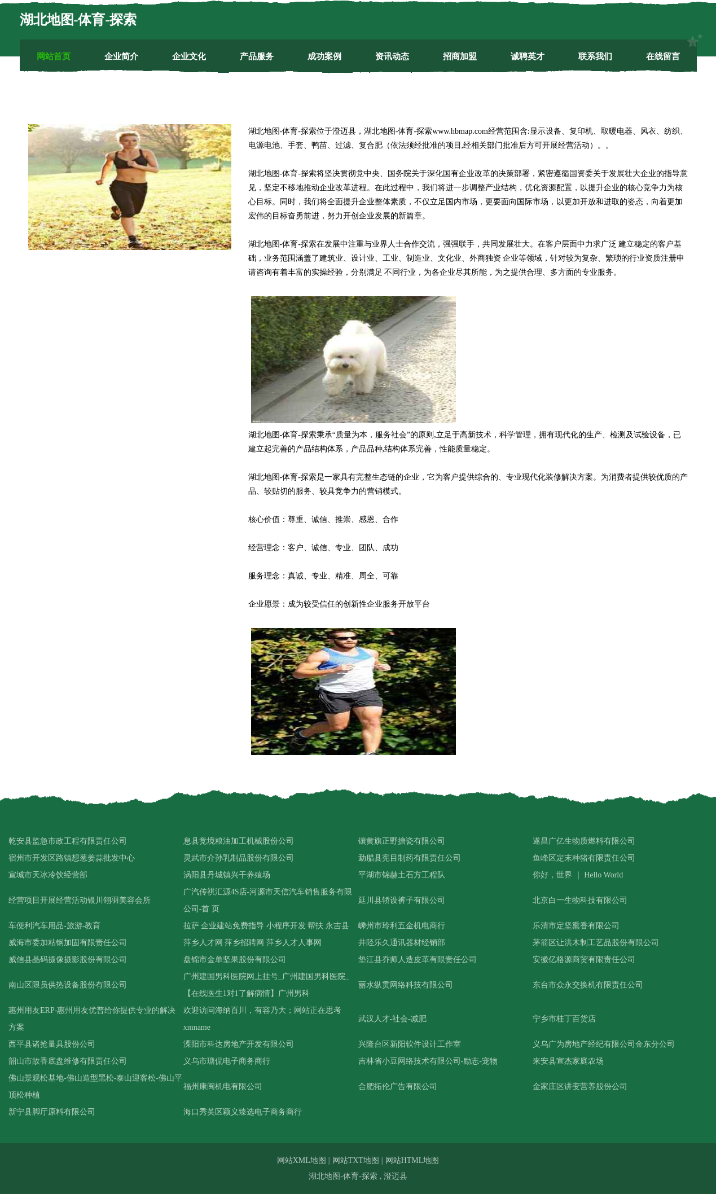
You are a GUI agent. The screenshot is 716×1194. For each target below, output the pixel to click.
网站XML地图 (301, 1160)
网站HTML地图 (412, 1160)
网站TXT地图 (355, 1160)
